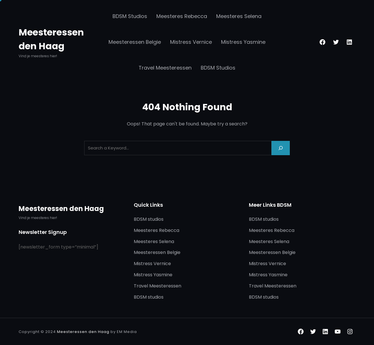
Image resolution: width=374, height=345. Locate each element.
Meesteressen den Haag (61, 208)
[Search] (280, 148)
